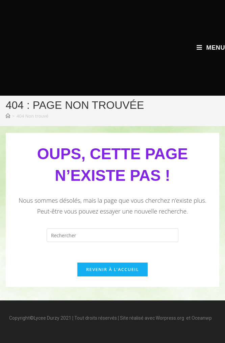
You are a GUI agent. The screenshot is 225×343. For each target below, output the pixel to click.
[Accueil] (8, 116)
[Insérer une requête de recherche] (112, 235)
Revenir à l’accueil (112, 269)
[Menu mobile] (211, 47)
